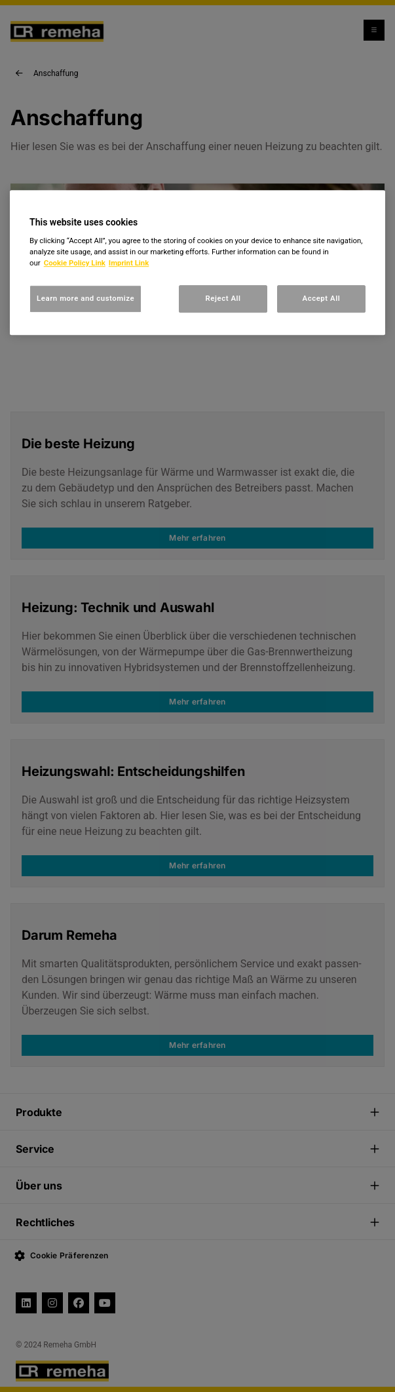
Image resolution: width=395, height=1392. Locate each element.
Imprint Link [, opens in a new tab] (129, 262)
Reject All (222, 298)
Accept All (322, 298)
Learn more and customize (85, 298)
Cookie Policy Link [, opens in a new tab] (74, 262)
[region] (197, 263)
